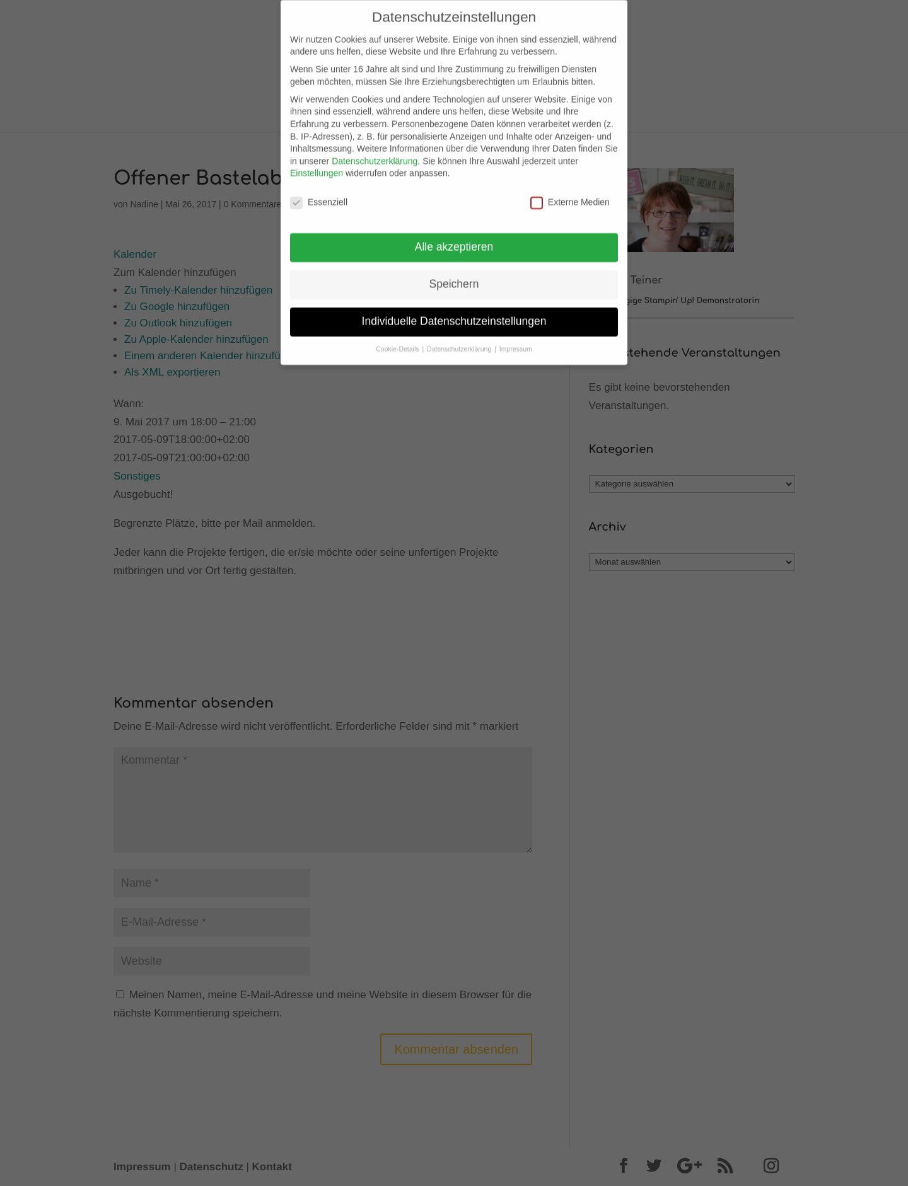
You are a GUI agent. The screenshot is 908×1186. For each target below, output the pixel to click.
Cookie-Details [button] (398, 340)
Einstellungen (316, 164)
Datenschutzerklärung (374, 152)
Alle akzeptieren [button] (454, 238)
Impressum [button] (515, 340)
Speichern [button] (454, 275)
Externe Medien (570, 194)
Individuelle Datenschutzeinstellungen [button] (454, 312)
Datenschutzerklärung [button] (460, 340)
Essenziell (318, 194)
